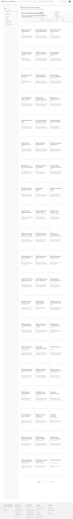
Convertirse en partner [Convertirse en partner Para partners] (29, 506)
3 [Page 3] (43, 481)
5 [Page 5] (48, 481)
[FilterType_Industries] (4, 19)
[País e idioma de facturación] (63, 1)
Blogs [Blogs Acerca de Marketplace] (4, 508)
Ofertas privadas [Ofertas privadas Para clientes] (17, 512)
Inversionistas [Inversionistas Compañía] (50, 512)
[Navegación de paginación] (46, 482)
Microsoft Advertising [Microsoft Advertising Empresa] (39, 515)
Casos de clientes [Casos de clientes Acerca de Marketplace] (6, 510)
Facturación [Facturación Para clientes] (16, 516)
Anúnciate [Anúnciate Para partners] (27, 508)
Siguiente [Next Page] (52, 481)
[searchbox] (12, 11)
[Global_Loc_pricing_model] (4, 24)
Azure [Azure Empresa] (37, 510)
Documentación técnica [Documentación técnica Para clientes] (18, 510)
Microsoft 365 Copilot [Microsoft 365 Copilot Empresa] (39, 517)
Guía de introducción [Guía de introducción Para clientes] (18, 508)
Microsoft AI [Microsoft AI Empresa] (38, 506)
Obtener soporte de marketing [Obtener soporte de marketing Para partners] (30, 510)
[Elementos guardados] (56, 1)
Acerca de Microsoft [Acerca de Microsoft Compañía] (51, 508)
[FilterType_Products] (4, 16)
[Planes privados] (57, 1)
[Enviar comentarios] (53, 1)
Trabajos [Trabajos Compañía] (49, 506)
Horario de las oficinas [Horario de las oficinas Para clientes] (18, 506)
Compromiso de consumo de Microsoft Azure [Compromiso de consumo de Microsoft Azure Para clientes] (19, 514)
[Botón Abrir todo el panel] (3, 4)
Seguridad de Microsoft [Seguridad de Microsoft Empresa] (39, 508)
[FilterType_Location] (4, 14)
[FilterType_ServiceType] (4, 21)
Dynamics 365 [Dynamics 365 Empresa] (38, 512)
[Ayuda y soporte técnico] (55, 1)
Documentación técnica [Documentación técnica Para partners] (29, 512)
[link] (27, 35)
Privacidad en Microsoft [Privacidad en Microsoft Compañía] (51, 510)
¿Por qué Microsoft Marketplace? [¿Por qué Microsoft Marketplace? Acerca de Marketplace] (8, 506)
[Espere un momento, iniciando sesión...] (69, 1)
